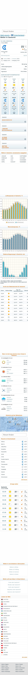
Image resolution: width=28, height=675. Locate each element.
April (3, 161)
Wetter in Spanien (5, 669)
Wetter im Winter (14, 567)
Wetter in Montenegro (5, 671)
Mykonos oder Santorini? (14, 592)
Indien (5, 613)
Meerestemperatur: (5, 55)
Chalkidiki (3, 469)
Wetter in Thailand (19, 664)
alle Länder (24, 657)
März (3, 160)
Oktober (22, 158)
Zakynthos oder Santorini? (14, 589)
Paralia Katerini (5, 459)
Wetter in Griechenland (20, 667)
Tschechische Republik (10, 643)
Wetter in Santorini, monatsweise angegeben (14, 153)
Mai (12, 156)
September (23, 156)
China (5, 604)
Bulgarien (6, 601)
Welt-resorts (5, 35)
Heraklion (3, 449)
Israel (5, 617)
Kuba (4, 624)
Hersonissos (4, 477)
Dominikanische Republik (10, 606)
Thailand (5, 640)
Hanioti (3, 472)
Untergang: (14, 58)
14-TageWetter (4, 138)
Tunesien (5, 645)
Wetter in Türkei (4, 666)
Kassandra (3, 451)
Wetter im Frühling (14, 569)
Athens (3, 441)
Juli (12, 160)
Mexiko (5, 631)
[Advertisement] (14, 15)
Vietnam (5, 652)
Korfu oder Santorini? (13, 587)
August (13, 161)
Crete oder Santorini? (14, 582)
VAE (4, 650)
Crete (2, 456)
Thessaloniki (4, 464)
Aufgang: (5, 58)
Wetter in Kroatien (19, 669)
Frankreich (6, 608)
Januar (4, 156)
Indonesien (6, 615)
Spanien (5, 636)
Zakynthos (3, 446)
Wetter (5, 147)
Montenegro (7, 634)
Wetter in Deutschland (20, 671)
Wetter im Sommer (14, 571)
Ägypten (5, 599)
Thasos (3, 466)
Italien (5, 620)
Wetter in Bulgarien (5, 667)
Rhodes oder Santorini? (14, 584)
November (23, 160)
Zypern (5, 654)
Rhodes (3, 461)
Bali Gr (3, 444)
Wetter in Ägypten (5, 664)
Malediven (6, 627)
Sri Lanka (6, 638)
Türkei (5, 647)
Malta (5, 629)
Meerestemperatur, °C (14, 227)
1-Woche (7, 129)
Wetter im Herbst (14, 574)
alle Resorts (24, 479)
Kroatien (6, 622)
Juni (2, 76)
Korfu (2, 454)
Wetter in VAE (18, 666)
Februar (4, 158)
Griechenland (19, 35)
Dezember (23, 161)
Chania (3, 474)
